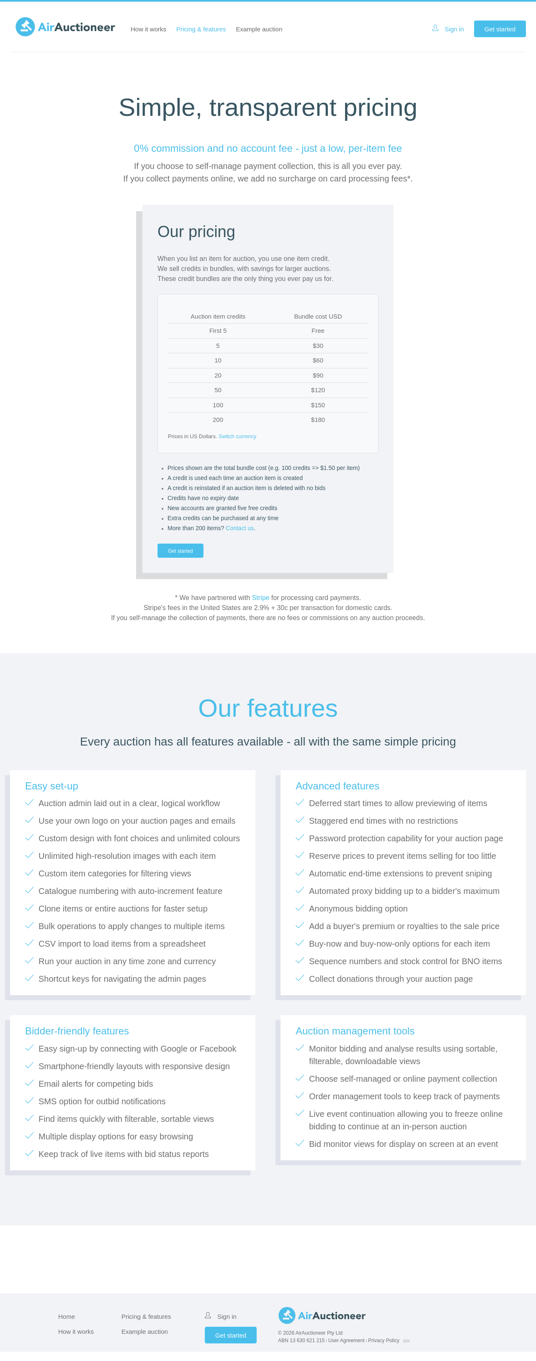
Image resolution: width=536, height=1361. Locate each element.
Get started (499, 29)
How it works (148, 29)
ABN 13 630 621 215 (301, 1350)
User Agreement (346, 1350)
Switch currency (237, 436)
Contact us (240, 528)
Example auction (259, 29)
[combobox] (406, 1350)
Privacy (383, 1350)
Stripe (261, 606)
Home (66, 1325)
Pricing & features (201, 29)
